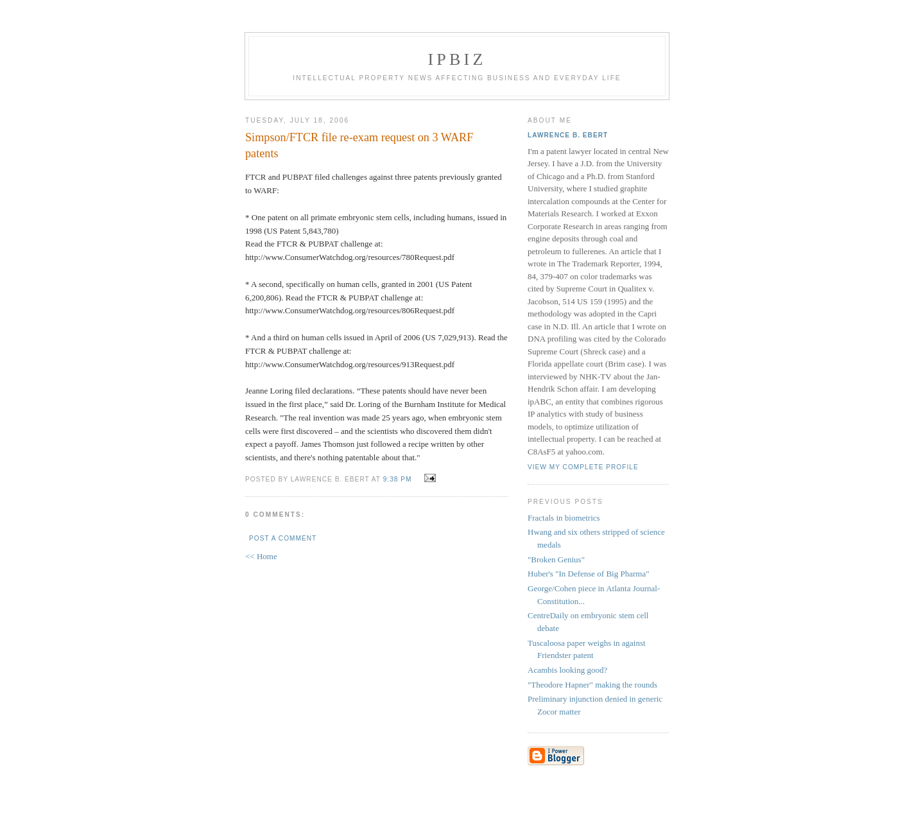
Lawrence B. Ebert (568, 135)
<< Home (261, 556)
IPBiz (457, 59)
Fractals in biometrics (564, 518)
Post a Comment (282, 538)
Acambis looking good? (567, 670)
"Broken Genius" (556, 559)
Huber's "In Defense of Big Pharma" (589, 573)
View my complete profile (583, 467)
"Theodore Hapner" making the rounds (592, 684)
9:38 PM (397, 479)
